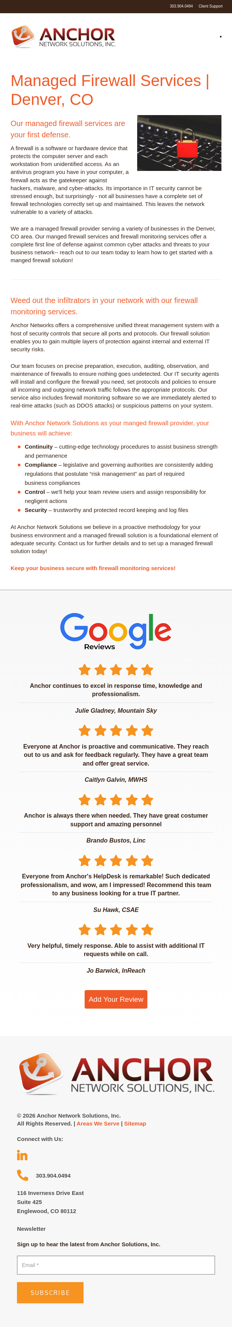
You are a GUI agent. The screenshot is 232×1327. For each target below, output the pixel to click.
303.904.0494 (181, 6)
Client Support (211, 6)
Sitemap (135, 1123)
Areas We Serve (98, 1123)
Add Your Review (116, 999)
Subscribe (50, 1292)
